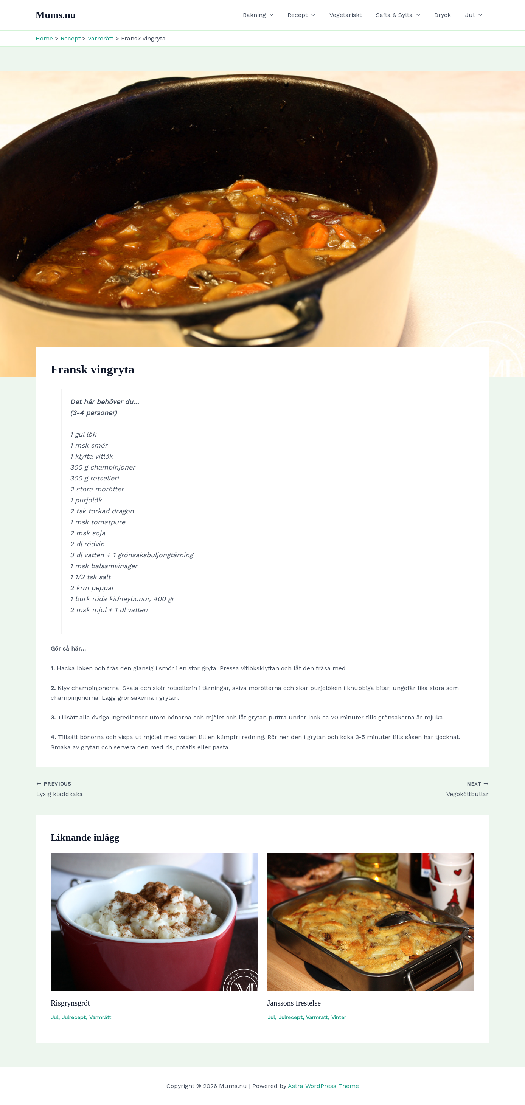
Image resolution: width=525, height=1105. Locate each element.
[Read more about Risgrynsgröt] (154, 921)
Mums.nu (56, 14)
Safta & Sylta (404, 15)
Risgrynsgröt (70, 1003)
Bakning (270, 15)
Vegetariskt (353, 15)
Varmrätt (100, 1017)
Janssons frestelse (294, 1003)
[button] (282, 15)
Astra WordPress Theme (323, 1086)
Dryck (446, 15)
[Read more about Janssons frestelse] (371, 921)
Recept (311, 15)
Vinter (338, 1017)
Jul (474, 15)
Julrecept (74, 1017)
